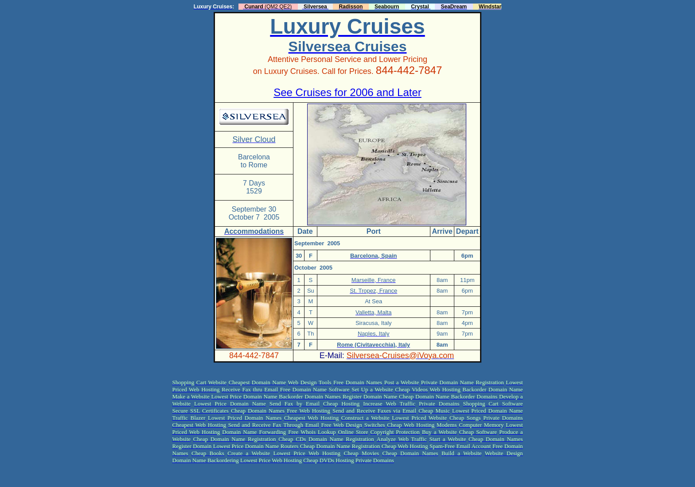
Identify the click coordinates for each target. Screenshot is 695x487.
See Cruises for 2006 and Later (347, 92)
